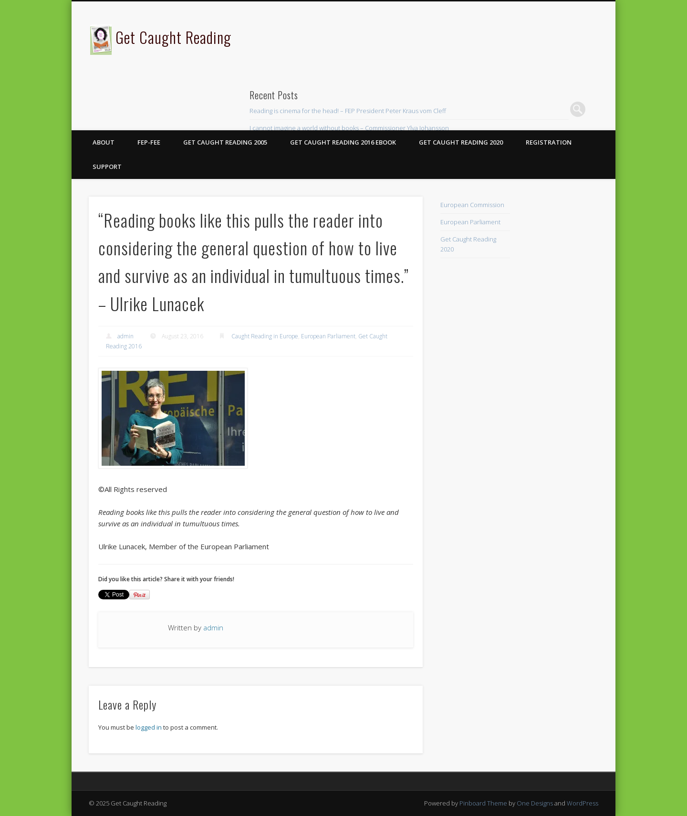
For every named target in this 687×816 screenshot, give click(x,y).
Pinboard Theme (483, 803)
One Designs (535, 803)
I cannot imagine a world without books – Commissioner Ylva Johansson (349, 128)
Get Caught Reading (173, 37)
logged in (148, 727)
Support (107, 166)
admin (125, 336)
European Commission (472, 204)
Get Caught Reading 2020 (461, 142)
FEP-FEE (148, 142)
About (103, 142)
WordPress (582, 803)
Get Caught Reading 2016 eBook (343, 142)
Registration (549, 142)
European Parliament (328, 336)
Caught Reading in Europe (264, 336)
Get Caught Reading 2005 (225, 142)
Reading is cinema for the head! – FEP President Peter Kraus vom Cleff (348, 110)
